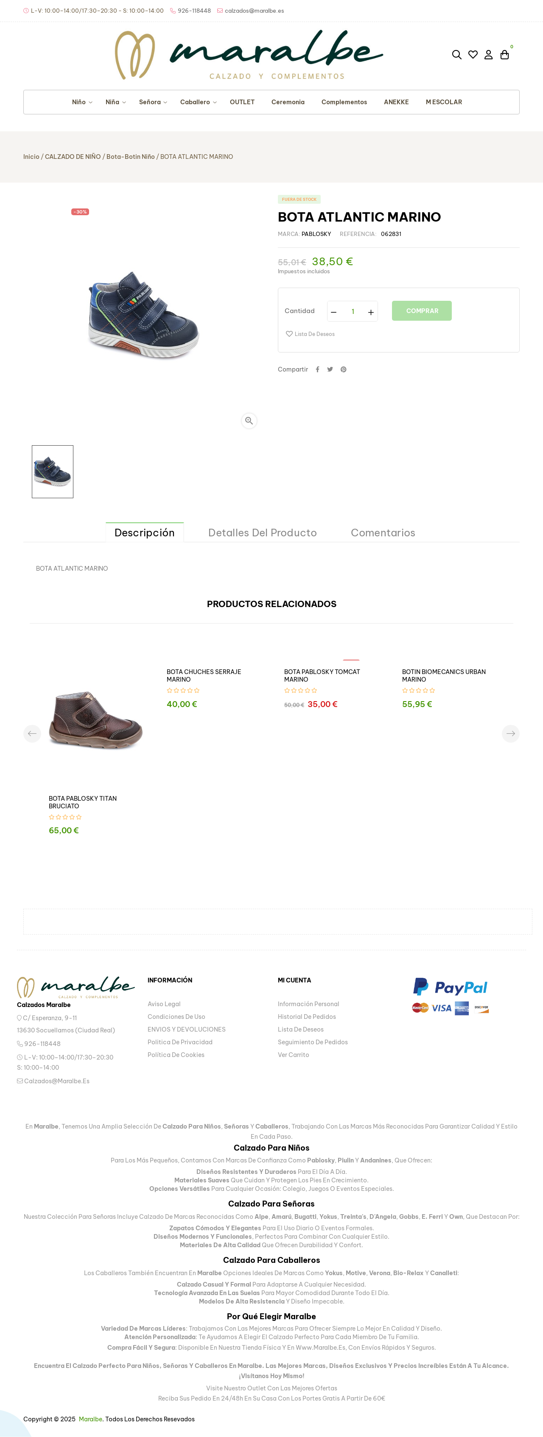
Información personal (308, 1004)
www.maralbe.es (320, 1347)
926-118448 (39, 1044)
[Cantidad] (353, 311)
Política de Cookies (176, 1055)
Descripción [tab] (145, 532)
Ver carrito (293, 1055)
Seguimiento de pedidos (313, 1042)
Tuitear (330, 369)
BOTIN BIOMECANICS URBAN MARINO (444, 675)
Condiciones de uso (176, 1017)
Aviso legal (164, 1004)
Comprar (422, 311)
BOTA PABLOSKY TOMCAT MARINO (322, 675)
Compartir (317, 369)
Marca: (289, 233)
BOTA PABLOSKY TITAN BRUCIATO (83, 802)
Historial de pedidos (307, 1017)
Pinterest (344, 369)
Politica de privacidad (180, 1042)
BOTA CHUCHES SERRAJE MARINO (204, 675)
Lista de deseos (301, 1029)
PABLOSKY (316, 233)
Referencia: (358, 233)
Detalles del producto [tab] (262, 532)
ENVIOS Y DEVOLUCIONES (187, 1029)
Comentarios (383, 532)
